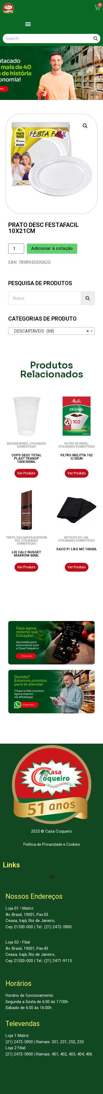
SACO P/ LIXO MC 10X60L (76, 549)
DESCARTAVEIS (17, 443)
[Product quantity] (16, 249)
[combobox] (51, 331)
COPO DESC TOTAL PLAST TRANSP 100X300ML (26, 458)
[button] (27, 23)
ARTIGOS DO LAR (76, 537)
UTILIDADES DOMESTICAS (31, 445)
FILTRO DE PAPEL (76, 443)
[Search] (95, 38)
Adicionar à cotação (52, 248)
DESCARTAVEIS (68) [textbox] (50, 331)
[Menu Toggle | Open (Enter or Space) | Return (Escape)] (51, 876)
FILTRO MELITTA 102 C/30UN (76, 456)
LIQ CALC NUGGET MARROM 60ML (26, 553)
